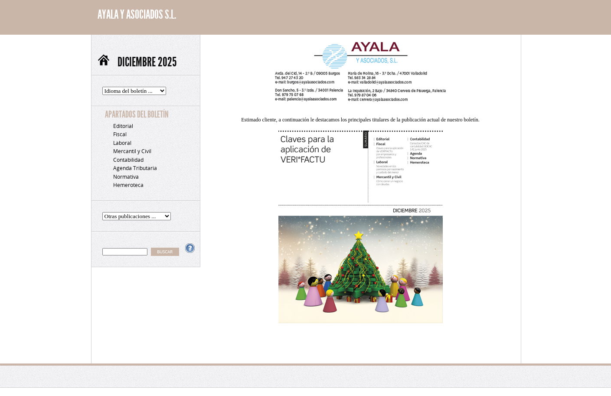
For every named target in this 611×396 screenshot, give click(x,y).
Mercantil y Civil (132, 151)
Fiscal (120, 134)
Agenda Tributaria (135, 168)
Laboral (122, 143)
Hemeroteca (128, 185)
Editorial (123, 126)
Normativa (126, 176)
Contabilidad (128, 160)
